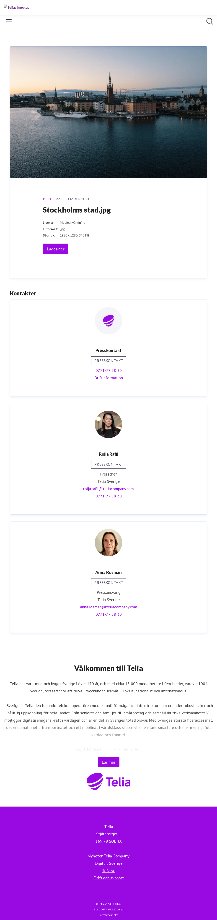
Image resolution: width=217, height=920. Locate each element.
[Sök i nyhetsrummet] (209, 21)
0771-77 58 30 (109, 370)
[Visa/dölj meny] (9, 21)
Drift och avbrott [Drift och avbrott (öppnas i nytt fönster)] (108, 877)
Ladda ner (56, 248)
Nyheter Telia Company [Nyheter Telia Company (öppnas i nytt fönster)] (108, 855)
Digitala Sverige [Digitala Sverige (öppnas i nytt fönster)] (109, 863)
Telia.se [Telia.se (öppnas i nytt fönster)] (108, 870)
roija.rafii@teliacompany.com (108, 488)
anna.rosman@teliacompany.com (108, 607)
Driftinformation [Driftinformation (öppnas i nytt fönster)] (108, 377)
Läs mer (109, 762)
